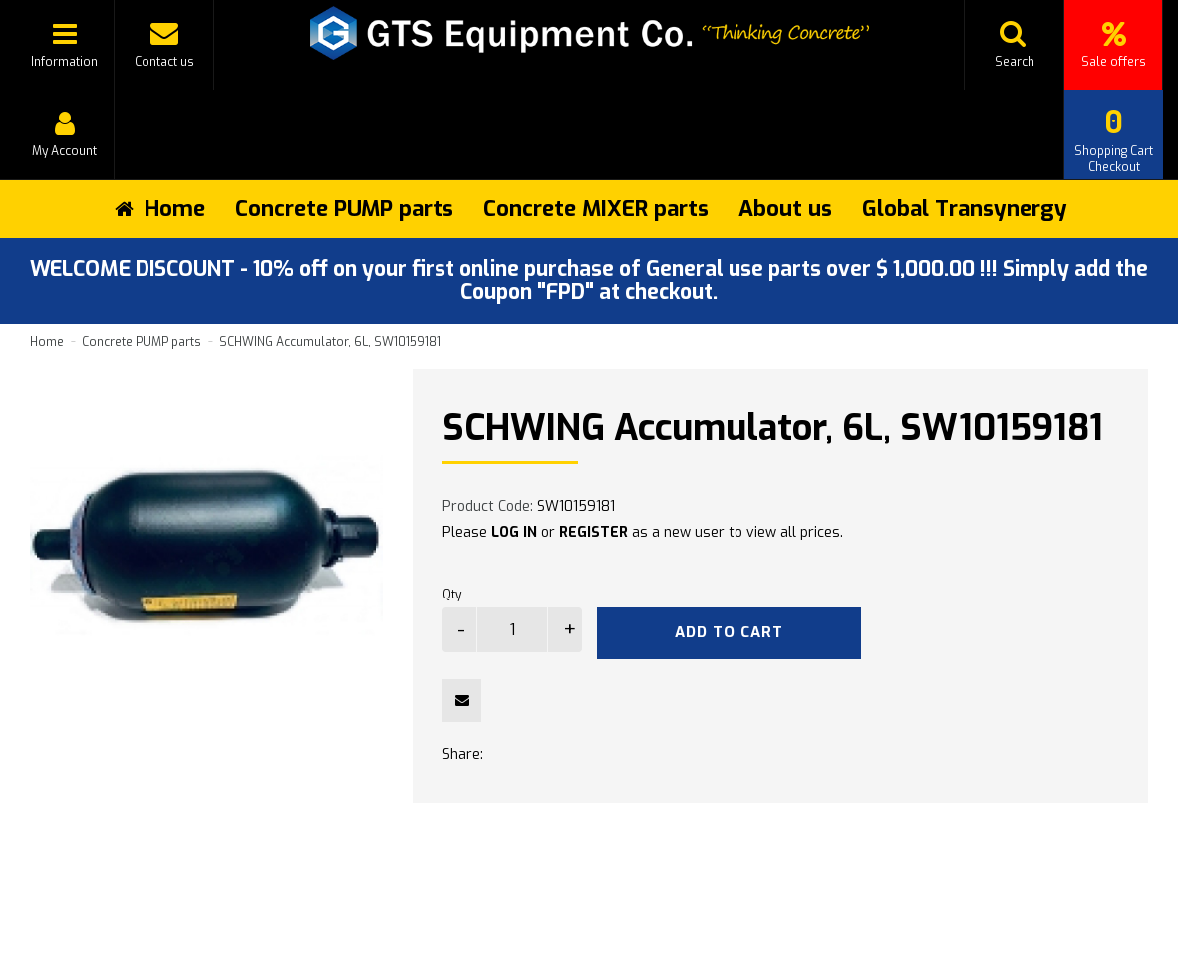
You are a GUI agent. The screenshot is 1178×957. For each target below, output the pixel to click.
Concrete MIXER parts (596, 208)
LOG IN (514, 532)
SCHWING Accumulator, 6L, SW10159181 (330, 342)
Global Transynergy (964, 208)
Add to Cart (729, 632)
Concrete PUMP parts (344, 208)
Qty (451, 594)
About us (785, 208)
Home (47, 342)
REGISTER (593, 532)
